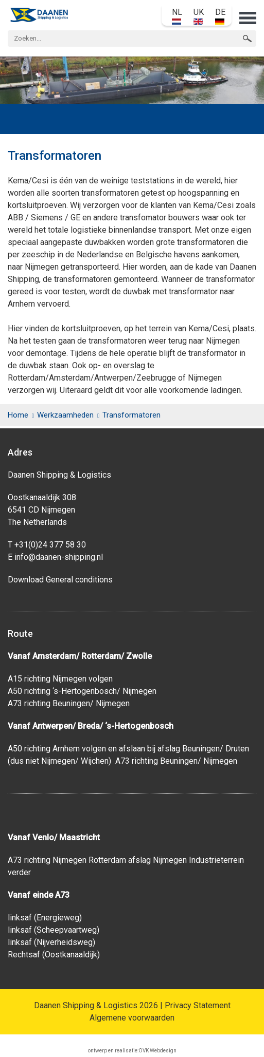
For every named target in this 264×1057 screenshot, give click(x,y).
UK (198, 16)
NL (177, 16)
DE (220, 16)
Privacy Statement (198, 1005)
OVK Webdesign (157, 1050)
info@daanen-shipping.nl (58, 557)
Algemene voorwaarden (132, 1018)
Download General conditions (60, 579)
